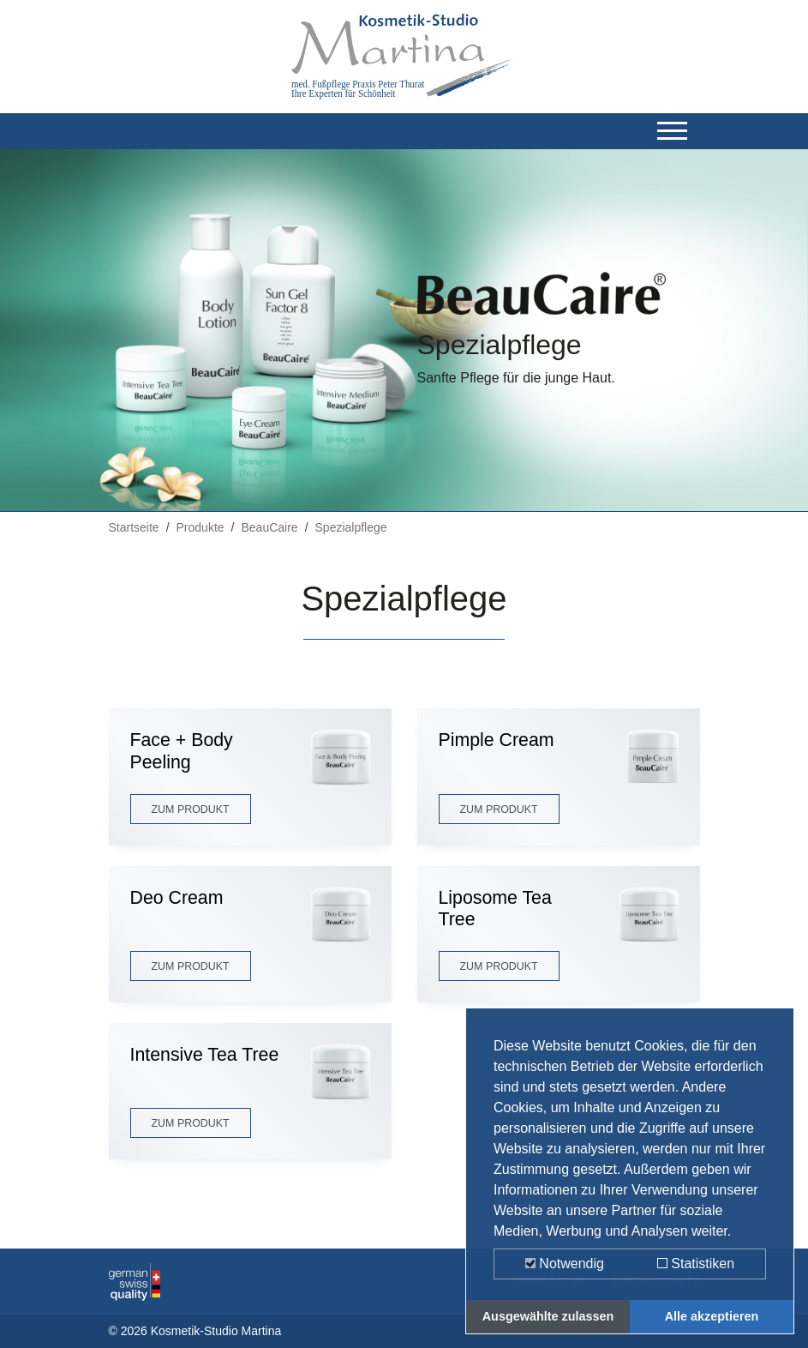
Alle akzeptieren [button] (712, 1316)
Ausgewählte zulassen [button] (548, 1316)
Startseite (134, 527)
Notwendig (564, 1263)
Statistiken (695, 1263)
